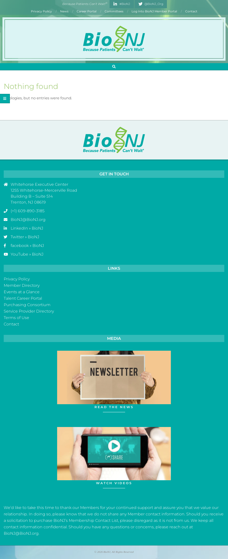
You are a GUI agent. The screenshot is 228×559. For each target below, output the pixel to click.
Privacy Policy (17, 279)
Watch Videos (114, 483)
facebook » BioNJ (27, 245)
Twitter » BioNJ (25, 237)
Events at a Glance (22, 292)
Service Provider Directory (29, 311)
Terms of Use (16, 317)
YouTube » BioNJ (27, 254)
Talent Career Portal (23, 298)
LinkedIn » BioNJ (27, 228)
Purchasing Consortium (27, 304)
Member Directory (22, 285)
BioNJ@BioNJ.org (28, 219)
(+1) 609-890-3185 (28, 211)
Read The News (114, 407)
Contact (11, 324)
